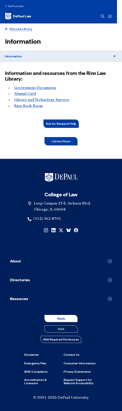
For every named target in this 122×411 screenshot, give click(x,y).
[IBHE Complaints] (36, 371)
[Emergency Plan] (35, 363)
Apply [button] (61, 318)
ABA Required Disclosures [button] (61, 339)
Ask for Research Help (61, 124)
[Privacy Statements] (77, 371)
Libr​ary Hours (61, 141)
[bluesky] (68, 230)
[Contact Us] (71, 354)
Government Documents (35, 88)
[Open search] (107, 16)
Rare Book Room (28, 106)
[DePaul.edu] (14, 6)
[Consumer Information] (79, 363)
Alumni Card (25, 94)
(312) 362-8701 (47, 219)
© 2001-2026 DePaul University (61, 398)
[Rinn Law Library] (18, 29)
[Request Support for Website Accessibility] (81, 381)
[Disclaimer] (31, 354)
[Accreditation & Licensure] (41, 381)
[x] (61, 230)
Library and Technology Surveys (41, 100)
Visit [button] (61, 329)
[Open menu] (115, 16)
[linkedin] (53, 230)
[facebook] (76, 230)
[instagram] (46, 230)
